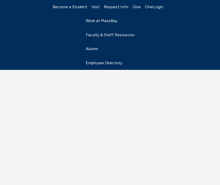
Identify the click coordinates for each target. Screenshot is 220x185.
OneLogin (154, 6)
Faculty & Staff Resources (110, 34)
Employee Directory (104, 62)
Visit (95, 6)
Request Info (116, 6)
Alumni (92, 48)
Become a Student (70, 6)
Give (136, 6)
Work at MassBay (101, 20)
